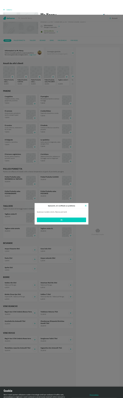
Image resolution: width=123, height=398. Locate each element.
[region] (61, 385)
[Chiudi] (86, 191)
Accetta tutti (94, 391)
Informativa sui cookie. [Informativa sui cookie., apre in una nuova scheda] (35, 396)
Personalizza (94, 380)
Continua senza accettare (94, 385)
